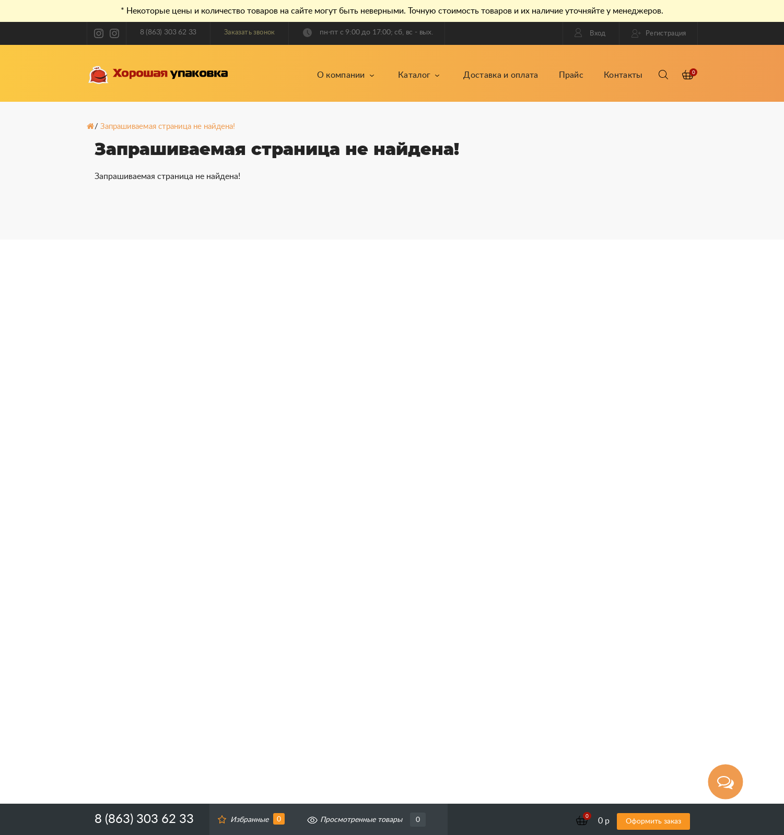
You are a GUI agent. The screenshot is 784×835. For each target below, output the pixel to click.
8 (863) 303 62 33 (168, 32)
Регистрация (658, 33)
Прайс (571, 75)
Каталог (419, 75)
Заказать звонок (249, 32)
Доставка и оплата (500, 75)
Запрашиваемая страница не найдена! (167, 126)
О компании (346, 75)
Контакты (623, 75)
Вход (590, 32)
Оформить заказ (653, 821)
